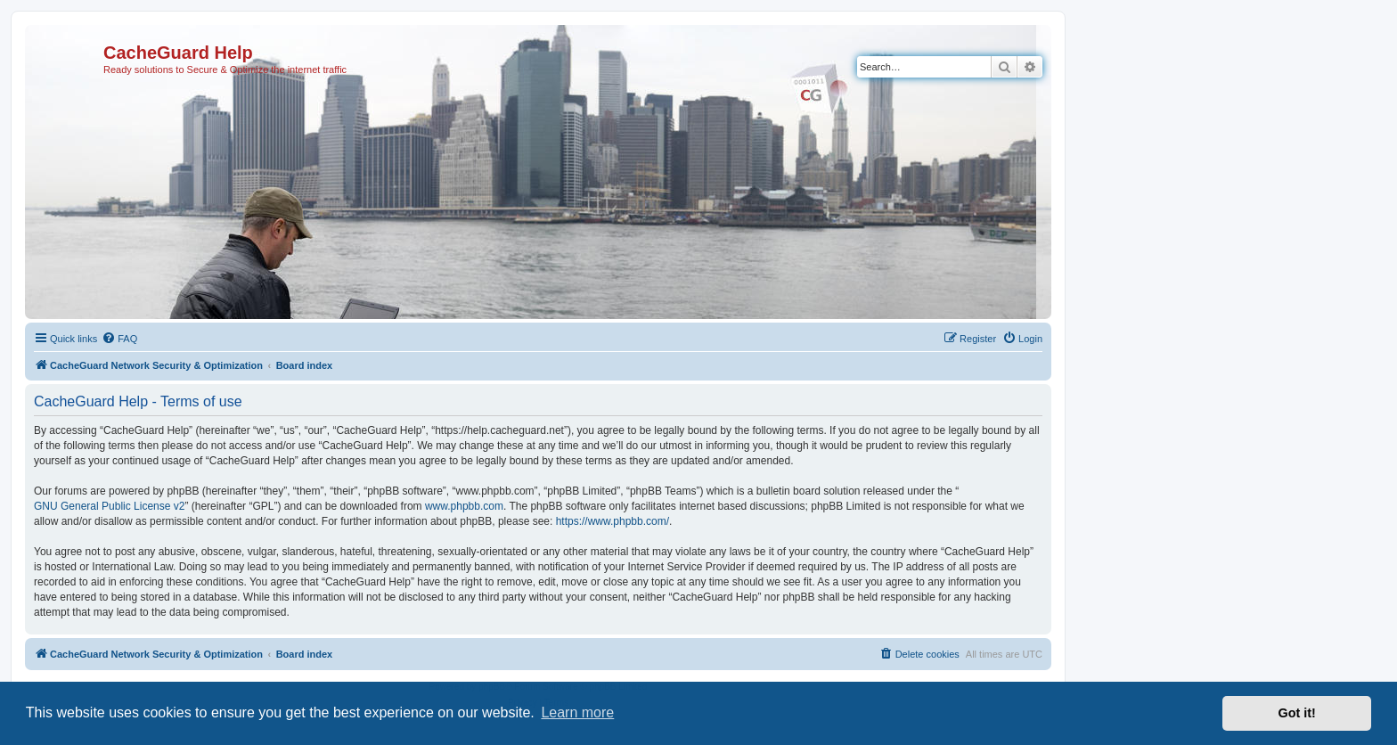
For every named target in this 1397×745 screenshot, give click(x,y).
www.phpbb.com (464, 506)
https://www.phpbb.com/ (612, 521)
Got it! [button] (1297, 713)
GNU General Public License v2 (109, 506)
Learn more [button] (577, 712)
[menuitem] (119, 338)
